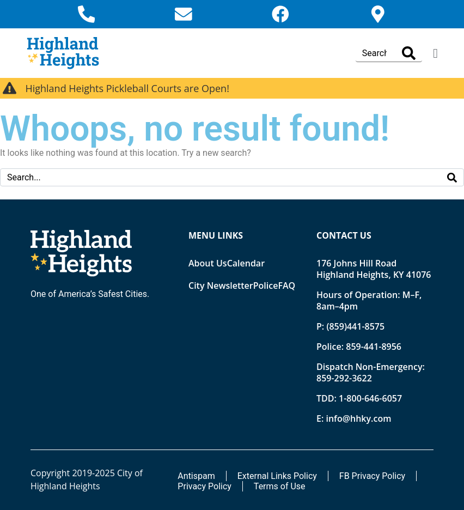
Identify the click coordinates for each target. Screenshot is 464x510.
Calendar (246, 263)
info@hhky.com (358, 418)
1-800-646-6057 (370, 398)
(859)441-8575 (355, 326)
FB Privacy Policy (372, 476)
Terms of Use (280, 486)
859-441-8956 (373, 347)
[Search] (408, 53)
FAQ (286, 286)
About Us (207, 263)
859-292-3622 (344, 378)
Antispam (196, 476)
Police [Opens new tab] (265, 286)
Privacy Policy (204, 486)
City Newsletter (220, 286)
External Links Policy (277, 476)
